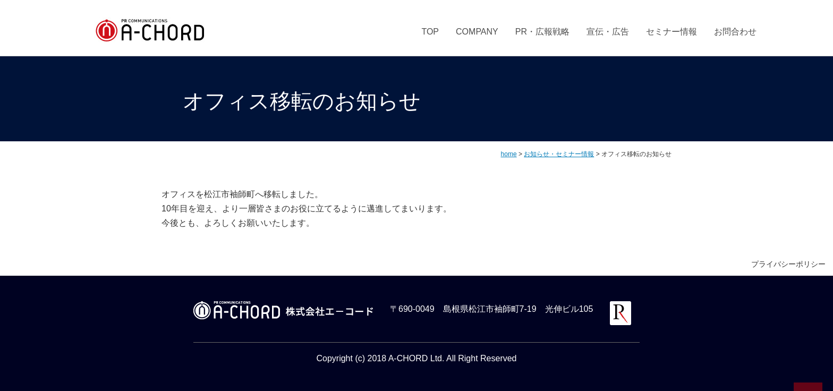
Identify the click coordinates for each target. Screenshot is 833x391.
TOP (430, 31)
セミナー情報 (671, 31)
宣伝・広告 (607, 31)
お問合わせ (735, 31)
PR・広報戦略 (542, 31)
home (509, 154)
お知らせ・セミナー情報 (559, 154)
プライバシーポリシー (788, 264)
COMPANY (477, 31)
